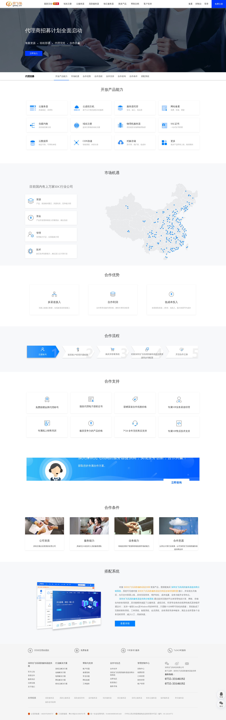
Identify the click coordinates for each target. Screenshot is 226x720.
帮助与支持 (88, 663)
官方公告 (31, 672)
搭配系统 (145, 76)
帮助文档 (135, 4)
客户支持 (148, 4)
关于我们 (31, 687)
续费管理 (141, 672)
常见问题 (86, 676)
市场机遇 (75, 76)
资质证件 (31, 675)
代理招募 (29, 76)
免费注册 (219, 4)
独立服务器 (109, 4)
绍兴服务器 (107, 698)
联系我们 (113, 683)
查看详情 (125, 623)
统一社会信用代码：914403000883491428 (106, 714)
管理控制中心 (144, 663)
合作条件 (133, 76)
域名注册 (68, 4)
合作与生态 (115, 663)
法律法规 (31, 683)
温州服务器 (92, 698)
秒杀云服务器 (151, 698)
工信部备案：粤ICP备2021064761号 (71, 714)
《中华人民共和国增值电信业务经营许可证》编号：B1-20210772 (148, 714)
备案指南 (86, 672)
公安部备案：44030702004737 (42, 714)
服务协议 (31, 679)
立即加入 (34, 53)
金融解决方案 (60, 672)
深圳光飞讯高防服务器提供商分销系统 (122, 673)
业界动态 (113, 679)
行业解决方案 (61, 663)
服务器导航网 (50, 702)
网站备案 (86, 680)
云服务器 (80, 4)
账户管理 (141, 684)
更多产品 (122, 4)
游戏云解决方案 (61, 669)
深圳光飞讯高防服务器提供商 (40, 664)
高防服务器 (94, 4)
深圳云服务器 (137, 698)
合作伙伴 (113, 669)
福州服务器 (165, 698)
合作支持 (110, 76)
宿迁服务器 (121, 698)
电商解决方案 (60, 676)
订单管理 (141, 676)
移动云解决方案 (61, 684)
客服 (221, 697)
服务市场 (113, 686)
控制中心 (141, 669)
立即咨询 (176, 482)
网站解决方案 (60, 680)
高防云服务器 (65, 698)
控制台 (198, 4)
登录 (206, 4)
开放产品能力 (61, 76)
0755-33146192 (175, 679)
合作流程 (98, 76)
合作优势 (87, 76)
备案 (191, 4)
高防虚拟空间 (79, 698)
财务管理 (141, 680)
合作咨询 (122, 76)
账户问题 (86, 669)
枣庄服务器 (179, 698)
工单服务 (86, 684)
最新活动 (51, 3)
